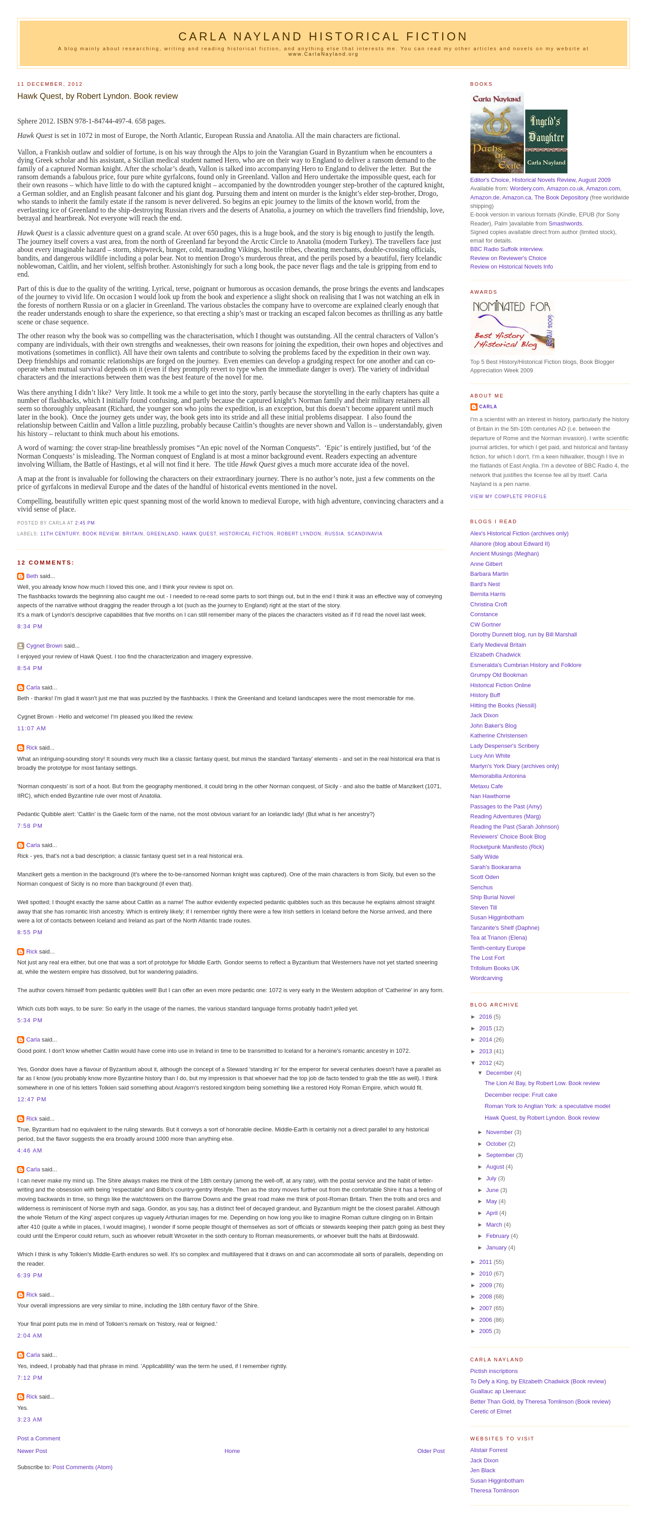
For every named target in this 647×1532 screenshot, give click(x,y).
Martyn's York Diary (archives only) (514, 766)
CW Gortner (485, 624)
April (492, 1213)
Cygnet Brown (44, 645)
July (492, 1178)
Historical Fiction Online (500, 685)
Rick (31, 747)
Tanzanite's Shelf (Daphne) (505, 927)
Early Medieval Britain (498, 644)
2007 (486, 1308)
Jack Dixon (484, 715)
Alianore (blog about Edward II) (510, 543)
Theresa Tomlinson (494, 1490)
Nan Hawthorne (490, 796)
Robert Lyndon (299, 533)
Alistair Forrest (489, 1450)
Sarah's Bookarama (495, 867)
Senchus (481, 887)
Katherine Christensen (498, 735)
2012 (486, 1063)
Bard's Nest (485, 584)
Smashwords (565, 223)
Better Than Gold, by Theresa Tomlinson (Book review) (540, 1401)
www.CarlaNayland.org (323, 54)
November (500, 1132)
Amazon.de (485, 197)
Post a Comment (38, 1438)
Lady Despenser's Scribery (504, 745)
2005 (486, 1331)
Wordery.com (527, 188)
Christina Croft (488, 604)
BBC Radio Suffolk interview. (507, 249)
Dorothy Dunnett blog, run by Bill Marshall (523, 634)
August (496, 1166)
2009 (486, 1285)
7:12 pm (30, 1377)
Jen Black (483, 1470)
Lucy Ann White (490, 755)
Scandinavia (365, 533)
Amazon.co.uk (565, 188)
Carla (33, 687)
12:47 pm (31, 1099)
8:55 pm (30, 932)
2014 (486, 1039)
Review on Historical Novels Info (511, 266)
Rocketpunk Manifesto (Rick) (507, 846)
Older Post (431, 1451)
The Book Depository (561, 197)
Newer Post (32, 1451)
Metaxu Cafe (486, 786)
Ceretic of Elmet (490, 1411)
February (498, 1235)
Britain (133, 533)
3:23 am (29, 1419)
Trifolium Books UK (495, 968)
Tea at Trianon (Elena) (498, 937)
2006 (486, 1319)
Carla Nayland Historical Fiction (323, 36)
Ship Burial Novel (492, 897)
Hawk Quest (199, 533)
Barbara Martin (489, 573)
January (497, 1247)
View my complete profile (508, 496)
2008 (486, 1296)
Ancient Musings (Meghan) (504, 553)
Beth (32, 576)
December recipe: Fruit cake (521, 1094)
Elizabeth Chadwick (495, 654)
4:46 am (29, 1150)
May (492, 1201)
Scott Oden (484, 877)
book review (101, 533)
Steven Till (483, 907)
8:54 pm (30, 668)
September (501, 1155)
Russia (334, 533)
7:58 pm (30, 825)
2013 (486, 1051)
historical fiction (247, 533)
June (493, 1190)
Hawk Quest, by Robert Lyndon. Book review (97, 96)
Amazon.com (603, 188)
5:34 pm (30, 1020)
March (495, 1224)
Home (232, 1451)
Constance (484, 614)
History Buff (485, 695)
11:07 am (31, 728)
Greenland (162, 533)
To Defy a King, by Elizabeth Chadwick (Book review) (538, 1381)
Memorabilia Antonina (498, 776)
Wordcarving (486, 978)
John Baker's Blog (493, 725)
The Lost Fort (487, 957)
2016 (486, 1016)
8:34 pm (30, 626)
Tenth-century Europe (498, 948)
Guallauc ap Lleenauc (498, 1391)
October (497, 1143)
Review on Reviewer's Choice (508, 258)
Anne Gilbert (486, 564)
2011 (486, 1261)
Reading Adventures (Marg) (505, 816)
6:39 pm (30, 1275)
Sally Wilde (484, 856)
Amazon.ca (516, 197)
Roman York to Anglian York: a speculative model (548, 1106)
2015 (486, 1028)
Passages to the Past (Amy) (506, 806)
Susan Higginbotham (497, 917)
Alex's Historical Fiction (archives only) (519, 533)
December (500, 1072)
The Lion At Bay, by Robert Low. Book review (542, 1083)
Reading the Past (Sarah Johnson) (514, 826)
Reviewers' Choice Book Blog (508, 836)
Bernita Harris (488, 594)
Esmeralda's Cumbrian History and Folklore (526, 665)
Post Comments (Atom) (83, 1467)
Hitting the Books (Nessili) (503, 705)
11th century (59, 533)
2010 (486, 1273)
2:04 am (29, 1335)
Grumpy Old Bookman (498, 674)
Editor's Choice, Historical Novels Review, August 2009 (540, 180)
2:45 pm (85, 523)
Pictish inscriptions (494, 1371)
